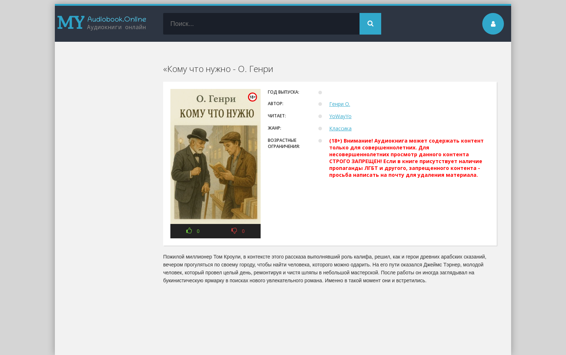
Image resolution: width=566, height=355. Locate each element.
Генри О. (339, 103)
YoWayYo (340, 116)
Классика (340, 128)
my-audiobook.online (102, 24)
